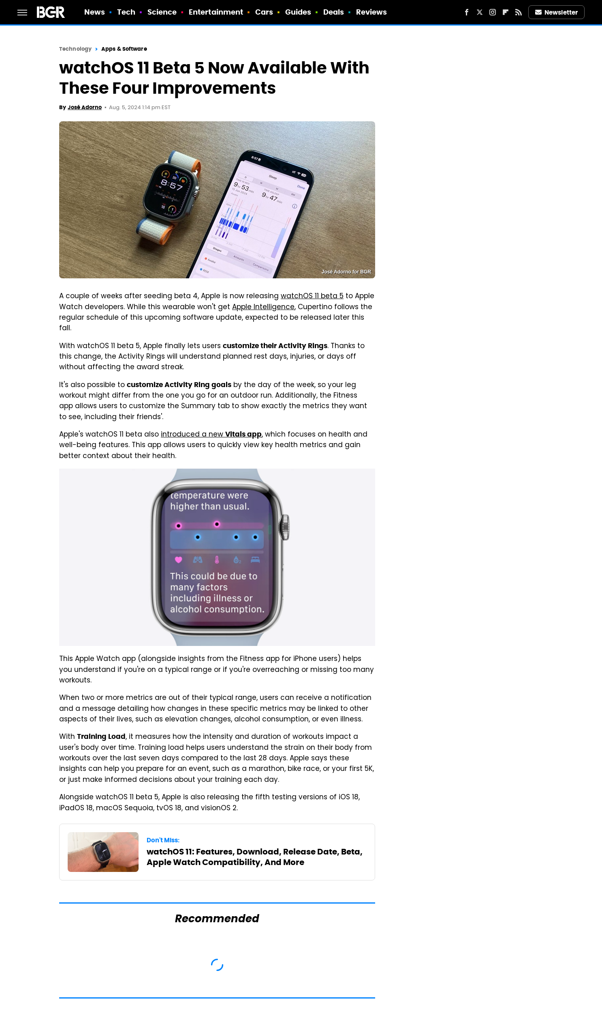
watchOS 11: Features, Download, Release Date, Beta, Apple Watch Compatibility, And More (255, 856)
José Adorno (85, 107)
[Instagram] (492, 12)
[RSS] (518, 12)
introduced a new (211, 435)
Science (162, 12)
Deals (333, 12)
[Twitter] (479, 12)
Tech (126, 12)
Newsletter (556, 12)
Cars (264, 12)
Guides (298, 12)
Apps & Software (124, 48)
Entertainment (216, 12)
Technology (75, 48)
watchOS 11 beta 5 (312, 296)
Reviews (371, 12)
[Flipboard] (505, 12)
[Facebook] (466, 12)
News (94, 12)
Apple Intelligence (263, 307)
